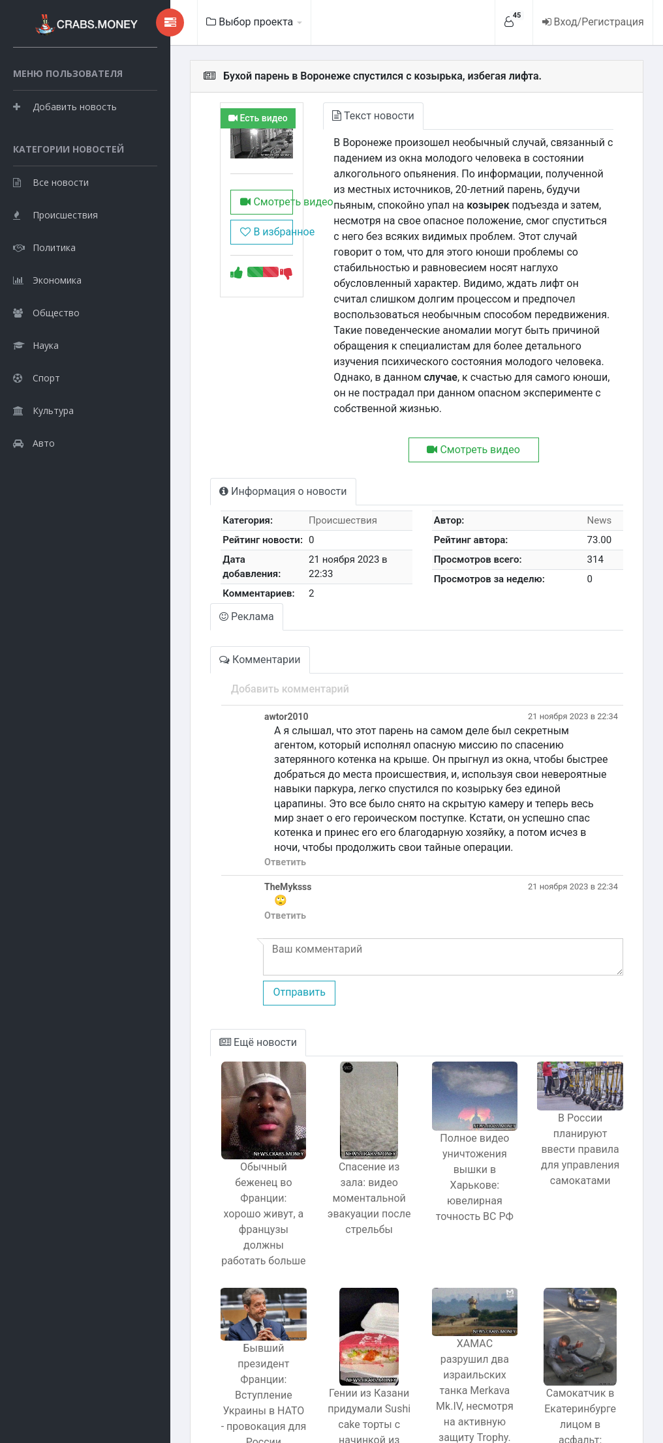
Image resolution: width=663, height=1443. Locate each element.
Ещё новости (220, 992)
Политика (44, 310)
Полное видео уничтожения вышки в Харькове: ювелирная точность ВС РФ (459, 1127)
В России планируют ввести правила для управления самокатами (575, 1104)
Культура (43, 473)
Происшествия (55, 277)
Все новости (51, 245)
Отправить (259, 942)
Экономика (47, 342)
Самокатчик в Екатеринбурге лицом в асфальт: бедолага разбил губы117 (575, 1342)
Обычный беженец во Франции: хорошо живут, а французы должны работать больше (229, 1147)
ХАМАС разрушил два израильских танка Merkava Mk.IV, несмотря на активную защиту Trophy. (459, 1307)
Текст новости (345, 116)
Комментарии (221, 623)
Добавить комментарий (250, 653)
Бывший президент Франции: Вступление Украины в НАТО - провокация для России (228, 1312)
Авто (34, 505)
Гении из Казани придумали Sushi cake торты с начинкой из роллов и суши (344, 1342)
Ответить (245, 812)
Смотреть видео (231, 209)
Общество (46, 375)
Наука (36, 408)
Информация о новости (245, 460)
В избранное (231, 239)
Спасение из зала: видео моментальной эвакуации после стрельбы (344, 1147)
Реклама (208, 580)
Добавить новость (65, 136)
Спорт (36, 440)
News (595, 489)
